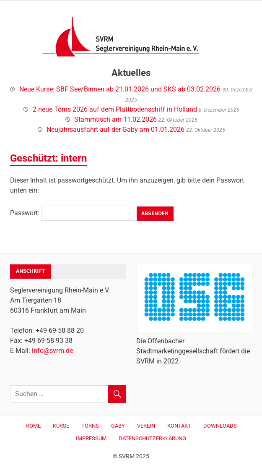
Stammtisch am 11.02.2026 (115, 119)
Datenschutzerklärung (152, 438)
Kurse (61, 426)
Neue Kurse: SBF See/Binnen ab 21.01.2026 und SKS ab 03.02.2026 (119, 89)
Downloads (220, 426)
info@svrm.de (52, 351)
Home (33, 426)
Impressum (91, 438)
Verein (146, 426)
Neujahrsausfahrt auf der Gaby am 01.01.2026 (115, 129)
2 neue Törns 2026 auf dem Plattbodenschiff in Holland (115, 109)
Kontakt (179, 426)
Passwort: (72, 213)
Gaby (118, 426)
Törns (90, 426)
